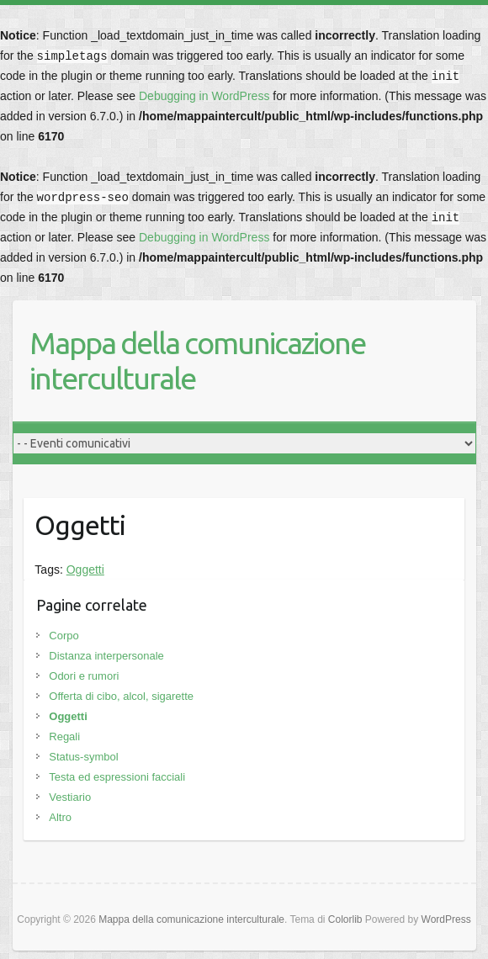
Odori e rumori (84, 676)
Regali (64, 736)
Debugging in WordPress (204, 96)
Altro (60, 817)
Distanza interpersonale (106, 655)
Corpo (63, 635)
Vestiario (70, 797)
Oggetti (85, 569)
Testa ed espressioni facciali (117, 777)
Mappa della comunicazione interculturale (197, 360)
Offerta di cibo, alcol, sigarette (121, 696)
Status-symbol (83, 756)
